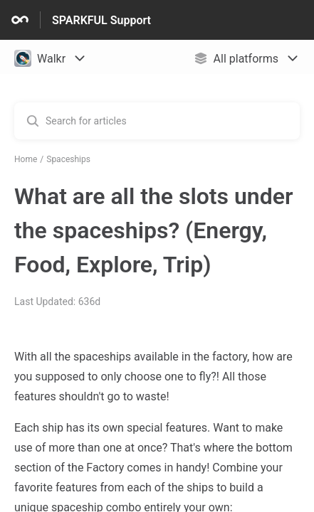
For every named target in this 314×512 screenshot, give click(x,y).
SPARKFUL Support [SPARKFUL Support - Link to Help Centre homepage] (101, 20)
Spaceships (68, 159)
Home (25, 159)
